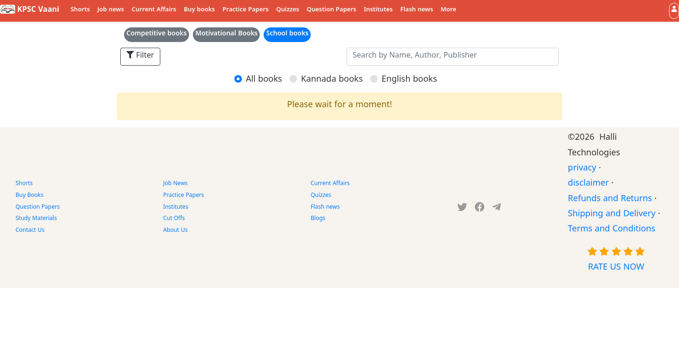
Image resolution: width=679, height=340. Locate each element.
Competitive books (156, 34)
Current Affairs (154, 10)
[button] (674, 10)
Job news (111, 10)
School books (287, 34)
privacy (582, 169)
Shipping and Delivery (611, 215)
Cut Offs (174, 219)
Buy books (199, 10)
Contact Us (30, 231)
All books (264, 80)
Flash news (416, 10)
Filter (140, 56)
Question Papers (331, 10)
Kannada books (332, 80)
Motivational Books (226, 34)
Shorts (80, 10)
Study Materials (36, 219)
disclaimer (588, 184)
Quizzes (287, 10)
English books (409, 80)
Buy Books (29, 196)
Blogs (318, 219)
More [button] (448, 10)
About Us (175, 231)
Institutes (378, 10)
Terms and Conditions (611, 230)
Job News (175, 184)
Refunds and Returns (610, 200)
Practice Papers (246, 10)
